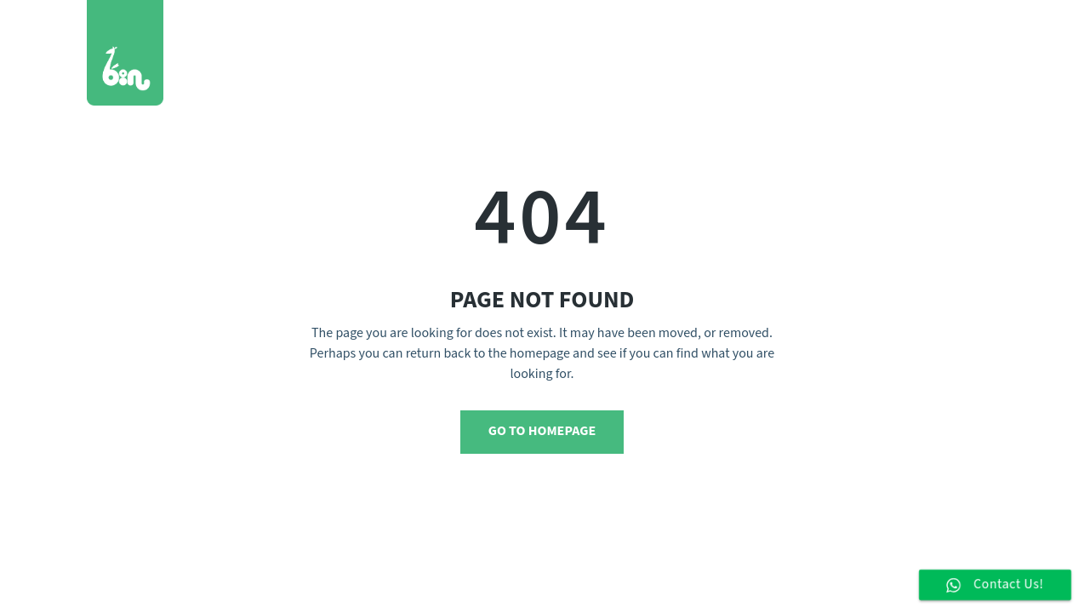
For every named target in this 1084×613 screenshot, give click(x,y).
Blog (832, 38)
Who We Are (754, 38)
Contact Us (910, 38)
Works (590, 38)
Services (664, 38)
